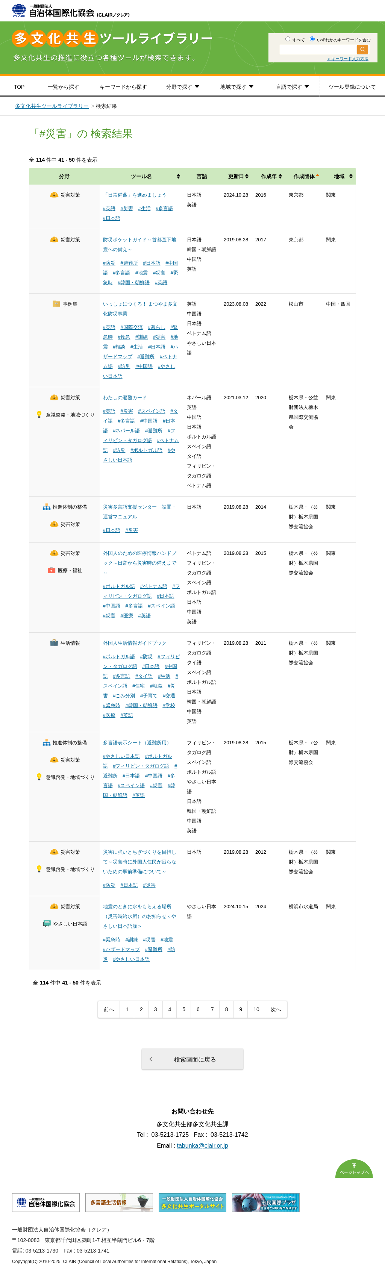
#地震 (141, 273)
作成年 (269, 176)
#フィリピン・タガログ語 (141, 766)
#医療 (126, 615)
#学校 (168, 705)
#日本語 (111, 218)
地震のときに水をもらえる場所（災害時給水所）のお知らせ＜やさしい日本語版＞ (139, 916)
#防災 (109, 263)
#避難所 (129, 263)
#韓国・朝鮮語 (134, 282)
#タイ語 (144, 676)
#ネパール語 (126, 430)
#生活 (144, 208)
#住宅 (138, 686)
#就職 (156, 686)
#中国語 (144, 366)
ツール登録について (352, 87)
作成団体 (304, 176)
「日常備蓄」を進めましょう (135, 195)
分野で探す (179, 87)
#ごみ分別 (124, 695)
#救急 (124, 337)
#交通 (169, 695)
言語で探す (289, 87)
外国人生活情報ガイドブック (135, 643)
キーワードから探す (123, 87)
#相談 (119, 347)
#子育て (149, 695)
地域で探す (233, 87)
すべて (295, 40)
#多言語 (164, 208)
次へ (276, 1009)
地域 (339, 176)
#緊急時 (111, 705)
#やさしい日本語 (121, 756)
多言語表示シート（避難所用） (137, 742)
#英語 (109, 208)
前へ (109, 1009)
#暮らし (156, 327)
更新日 (236, 176)
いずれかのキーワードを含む (340, 40)
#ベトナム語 (153, 586)
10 (256, 1009)
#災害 (126, 208)
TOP (19, 87)
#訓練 (141, 337)
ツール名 (141, 176)
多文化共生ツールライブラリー (52, 106)
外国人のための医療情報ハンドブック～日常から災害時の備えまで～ (139, 563)
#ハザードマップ (121, 949)
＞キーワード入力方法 (347, 58)
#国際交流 (131, 327)
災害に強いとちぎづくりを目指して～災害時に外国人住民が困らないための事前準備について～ (139, 861)
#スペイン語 (151, 411)
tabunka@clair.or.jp (202, 1145)
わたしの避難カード (125, 397)
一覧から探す (63, 87)
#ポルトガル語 (146, 450)
